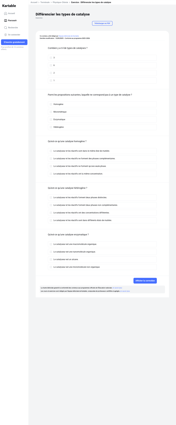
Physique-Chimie (60, 2)
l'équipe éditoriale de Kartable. (69, 36)
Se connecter (12, 34)
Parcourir (10, 20)
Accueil (9, 13)
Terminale (45, 2)
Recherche (11, 27)
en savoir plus (117, 288)
